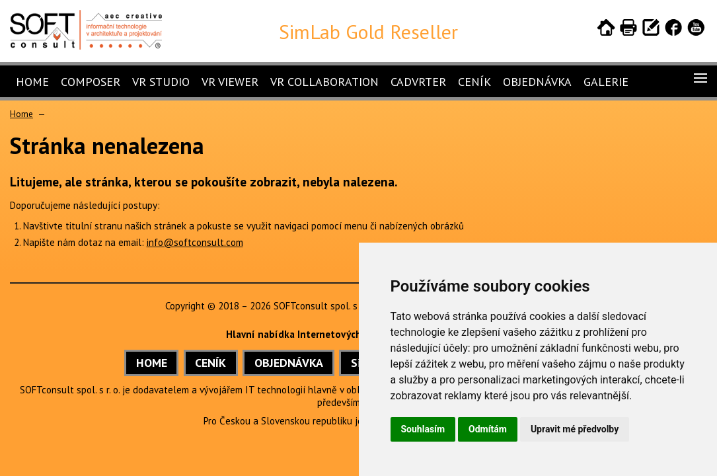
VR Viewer (230, 81)
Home (32, 81)
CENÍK (210, 362)
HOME (151, 362)
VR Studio (161, 81)
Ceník (474, 81)
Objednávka (537, 81)
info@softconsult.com (195, 242)
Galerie (606, 81)
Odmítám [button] (488, 429)
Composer (90, 81)
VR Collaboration (324, 81)
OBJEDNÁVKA (288, 362)
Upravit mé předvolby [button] (575, 429)
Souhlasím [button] (423, 429)
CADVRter (418, 81)
